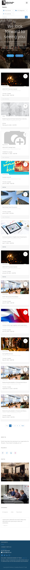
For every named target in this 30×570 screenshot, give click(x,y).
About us (10, 55)
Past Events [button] (7, 10)
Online (3, 116)
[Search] (26, 17)
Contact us (19, 55)
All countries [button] (7, 14)
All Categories (5, 512)
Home (2, 544)
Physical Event (5, 86)
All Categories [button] (20, 10)
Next (23, 425)
